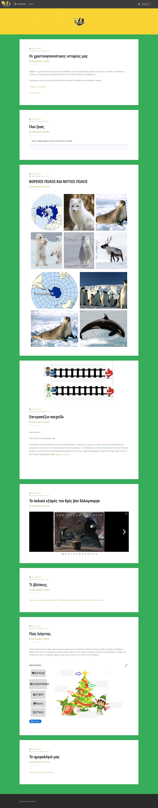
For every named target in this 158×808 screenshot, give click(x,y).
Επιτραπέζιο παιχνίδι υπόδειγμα (109, 447)
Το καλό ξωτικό (34, 93)
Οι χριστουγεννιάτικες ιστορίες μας (61, 56)
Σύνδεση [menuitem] (30, 4)
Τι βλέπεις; (39, 584)
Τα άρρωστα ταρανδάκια (37, 87)
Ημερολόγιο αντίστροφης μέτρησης (41, 771)
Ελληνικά (145, 4)
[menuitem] (6, 4)
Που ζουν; (37, 126)
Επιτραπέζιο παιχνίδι (48, 416)
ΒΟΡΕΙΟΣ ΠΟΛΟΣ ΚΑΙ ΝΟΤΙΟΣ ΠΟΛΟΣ (61, 181)
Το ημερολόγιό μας (46, 756)
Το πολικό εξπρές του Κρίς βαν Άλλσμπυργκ (69, 500)
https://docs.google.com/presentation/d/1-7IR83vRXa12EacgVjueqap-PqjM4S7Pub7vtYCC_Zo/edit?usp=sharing (67, 600)
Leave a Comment (36, 48)
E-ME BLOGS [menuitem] (20, 4)
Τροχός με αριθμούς (63, 454)
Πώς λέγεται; (41, 633)
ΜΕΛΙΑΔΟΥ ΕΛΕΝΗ (41, 61)
